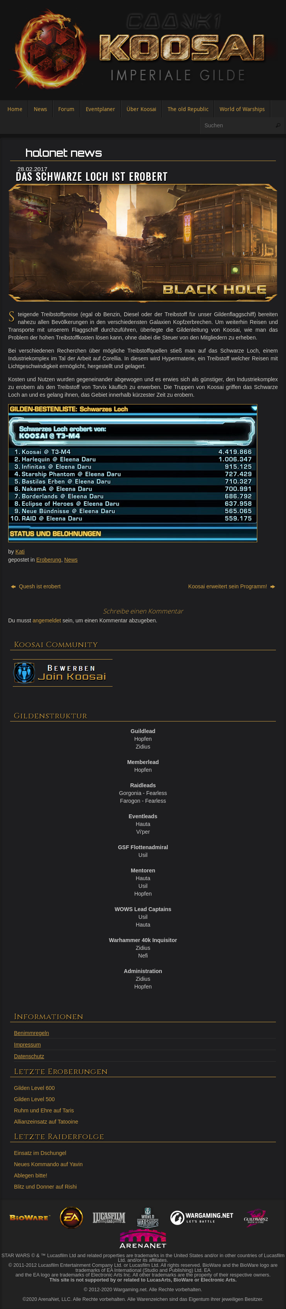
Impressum (27, 1043)
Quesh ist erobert (36, 586)
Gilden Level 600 (34, 1087)
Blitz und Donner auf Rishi (45, 1185)
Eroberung (48, 559)
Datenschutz (29, 1055)
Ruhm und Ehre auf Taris (44, 1109)
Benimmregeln (31, 1032)
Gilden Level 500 (34, 1098)
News (71, 559)
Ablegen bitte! (30, 1174)
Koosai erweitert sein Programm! (231, 586)
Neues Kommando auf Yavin (48, 1163)
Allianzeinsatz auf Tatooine (46, 1120)
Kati (20, 551)
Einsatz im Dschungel (40, 1152)
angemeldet (47, 620)
